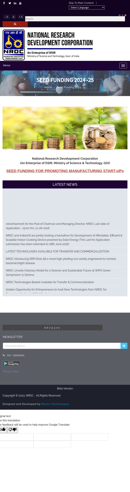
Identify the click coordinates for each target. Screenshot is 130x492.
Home (48, 87)
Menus (6, 65)
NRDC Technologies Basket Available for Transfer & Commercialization (50, 284)
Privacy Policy (11, 372)
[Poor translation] (12, 430)
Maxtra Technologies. (55, 404)
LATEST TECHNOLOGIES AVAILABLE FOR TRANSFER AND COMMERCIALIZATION (57, 253)
